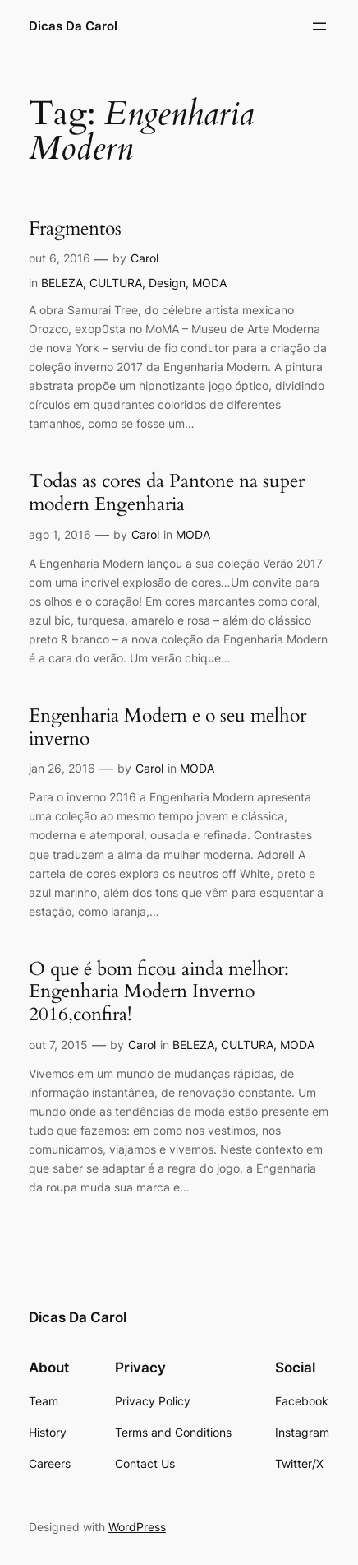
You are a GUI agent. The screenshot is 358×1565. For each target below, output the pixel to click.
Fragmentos (75, 228)
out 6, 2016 (59, 258)
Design (167, 283)
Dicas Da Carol (73, 26)
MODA (209, 283)
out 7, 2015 (58, 1045)
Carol (144, 258)
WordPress (137, 1527)
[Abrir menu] (319, 26)
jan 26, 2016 (62, 768)
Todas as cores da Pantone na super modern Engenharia (167, 493)
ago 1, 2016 (60, 534)
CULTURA (116, 283)
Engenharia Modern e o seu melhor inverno (167, 727)
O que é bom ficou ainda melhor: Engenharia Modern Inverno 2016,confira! (159, 992)
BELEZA (62, 283)
